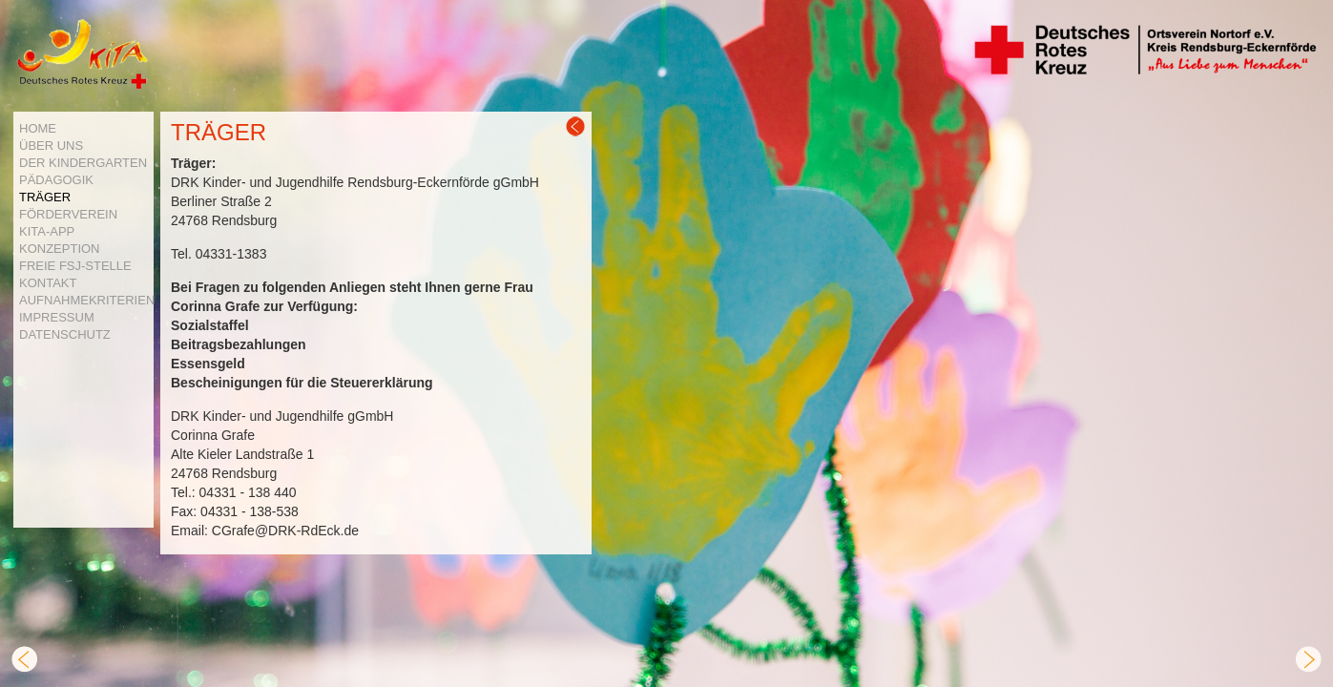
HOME (37, 128)
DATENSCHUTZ (65, 334)
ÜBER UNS (51, 145)
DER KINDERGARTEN (83, 163)
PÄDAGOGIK (56, 180)
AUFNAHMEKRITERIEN (87, 300)
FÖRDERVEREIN (68, 214)
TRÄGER (45, 197)
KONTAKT (47, 283)
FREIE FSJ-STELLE (75, 266)
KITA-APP (46, 231)
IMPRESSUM (56, 317)
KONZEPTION (59, 248)
